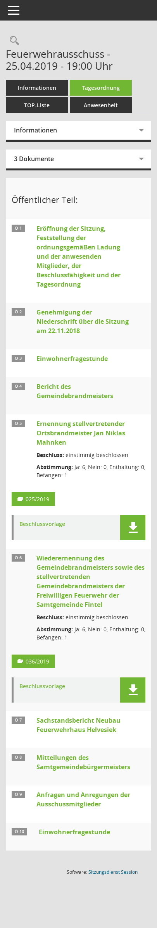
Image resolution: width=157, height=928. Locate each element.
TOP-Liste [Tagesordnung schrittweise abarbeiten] (37, 105)
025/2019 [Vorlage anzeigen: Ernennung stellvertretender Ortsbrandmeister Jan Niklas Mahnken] (37, 499)
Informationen (37, 87)
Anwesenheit (101, 105)
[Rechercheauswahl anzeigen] (12, 40)
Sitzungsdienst (113, 872)
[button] (132, 527)
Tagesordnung (101, 87)
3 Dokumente (34, 159)
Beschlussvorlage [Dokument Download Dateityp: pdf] (42, 524)
